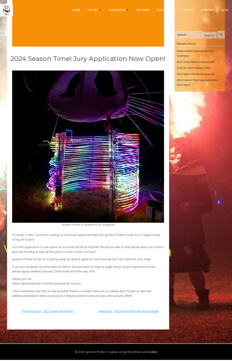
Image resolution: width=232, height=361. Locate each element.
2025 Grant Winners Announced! (195, 63)
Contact (208, 10)
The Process (119, 10)
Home (76, 10)
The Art (95, 10)
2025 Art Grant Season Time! (193, 69)
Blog (225, 10)
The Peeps (142, 10)
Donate (189, 10)
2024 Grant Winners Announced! (195, 75)
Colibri (152, 353)
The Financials (167, 10)
